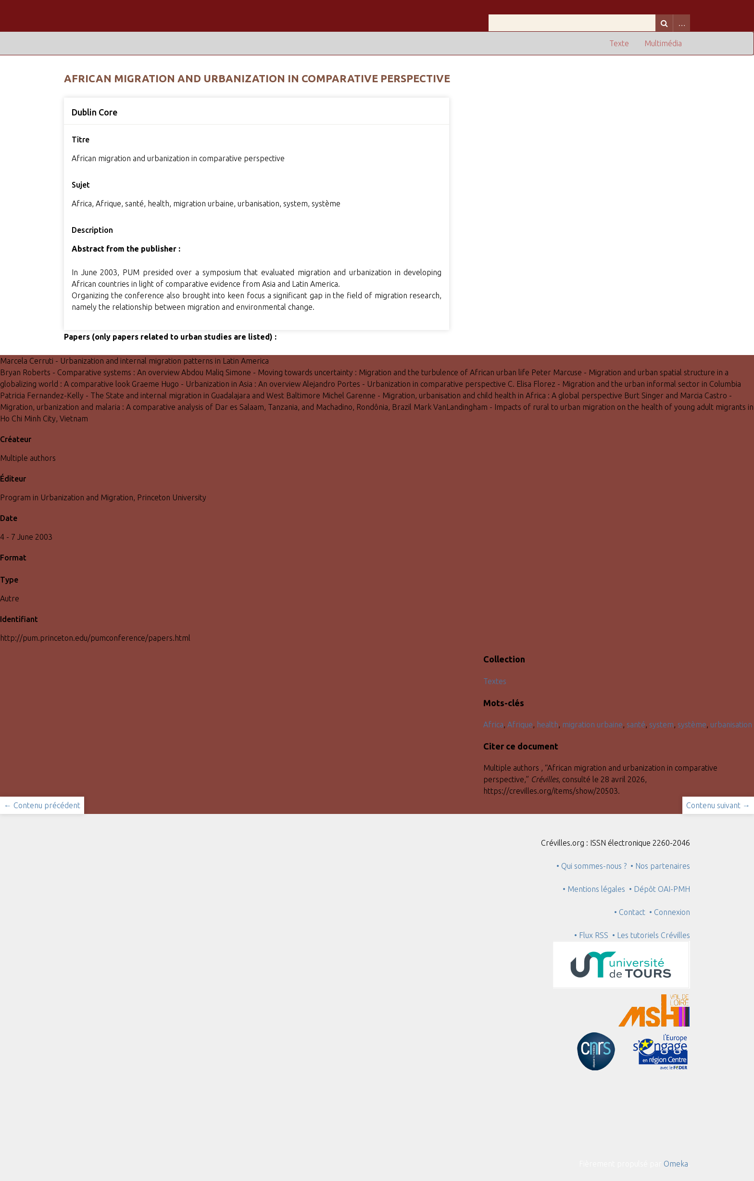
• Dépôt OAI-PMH (659, 889)
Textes (494, 681)
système (692, 724)
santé (636, 724)
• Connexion (669, 912)
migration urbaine (592, 724)
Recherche (664, 22)
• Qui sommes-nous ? (591, 866)
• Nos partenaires (660, 866)
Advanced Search (681, 22)
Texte (619, 43)
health (547, 724)
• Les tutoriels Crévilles (651, 935)
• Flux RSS (591, 935)
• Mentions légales (594, 889)
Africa (493, 724)
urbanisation (731, 724)
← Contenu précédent (42, 805)
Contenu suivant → (718, 805)
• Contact (631, 912)
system (661, 724)
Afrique (520, 724)
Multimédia (663, 43)
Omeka (676, 1163)
